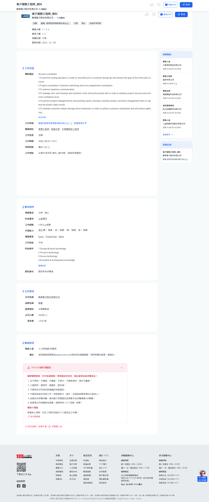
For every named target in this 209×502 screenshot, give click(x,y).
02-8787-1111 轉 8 (134, 484)
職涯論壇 (87, 472)
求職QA (59, 479)
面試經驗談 (88, 483)
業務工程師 (43, 129)
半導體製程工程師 (70, 129)
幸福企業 (87, 464)
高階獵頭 (59, 472)
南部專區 (59, 464)
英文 (40, 230)
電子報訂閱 (103, 475)
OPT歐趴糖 (88, 468)
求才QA (72, 479)
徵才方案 (73, 464)
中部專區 (59, 460)
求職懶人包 (57, 426)
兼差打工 (59, 468)
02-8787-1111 (173, 475)
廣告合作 (73, 472)
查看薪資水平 (80, 123)
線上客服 (73, 475)
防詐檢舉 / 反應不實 (37, 426)
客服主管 (55, 129)
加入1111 (103, 468)
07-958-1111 (172, 483)
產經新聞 (87, 475)
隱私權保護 (103, 479)
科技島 (86, 460)
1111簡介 (103, 464)
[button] (19, 486)
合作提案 (102, 472)
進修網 (86, 479)
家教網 (58, 475)
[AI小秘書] (165, 14)
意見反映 (102, 483)
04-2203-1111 (173, 479)
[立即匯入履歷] (143, 4)
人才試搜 (73, 468)
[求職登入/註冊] (163, 4)
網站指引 (102, 460)
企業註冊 (73, 460)
